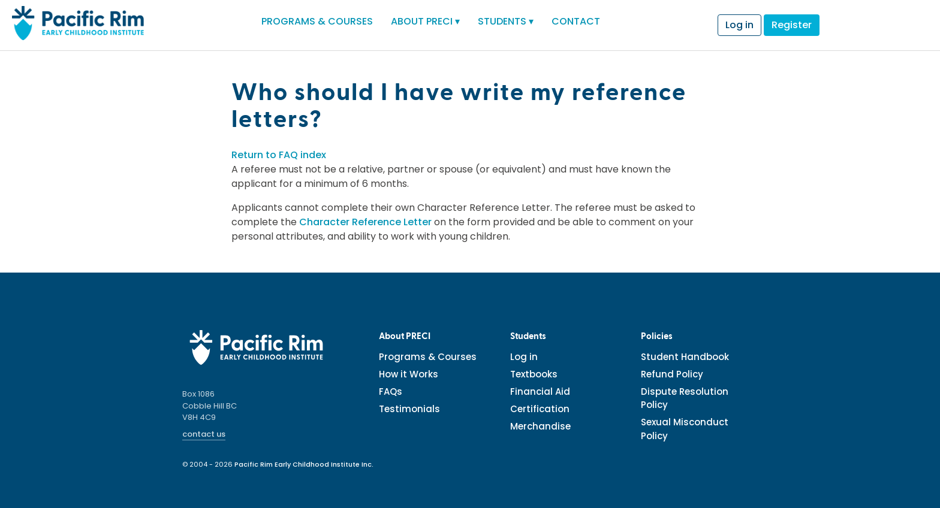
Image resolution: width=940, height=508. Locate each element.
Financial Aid (540, 391)
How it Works (408, 374)
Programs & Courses (428, 356)
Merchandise (540, 426)
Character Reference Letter (365, 222)
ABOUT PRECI (425, 21)
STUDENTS (506, 21)
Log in (739, 25)
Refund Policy (672, 374)
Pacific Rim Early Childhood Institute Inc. (303, 464)
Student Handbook (685, 356)
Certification (540, 409)
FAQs (390, 391)
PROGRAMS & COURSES (317, 21)
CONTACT (576, 21)
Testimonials (409, 409)
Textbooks (534, 374)
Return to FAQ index (278, 155)
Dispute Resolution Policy (684, 398)
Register (792, 25)
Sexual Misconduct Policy (684, 429)
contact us (203, 434)
